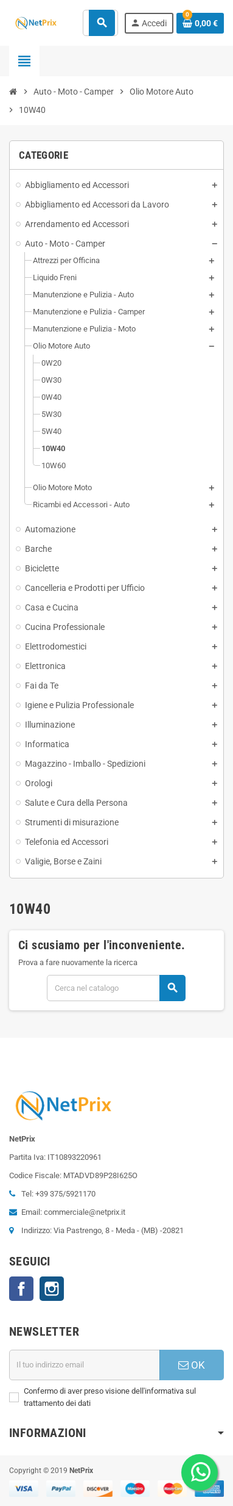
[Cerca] (115, 988)
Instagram (52, 1288)
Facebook (21, 1288)
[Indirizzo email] (84, 1365)
